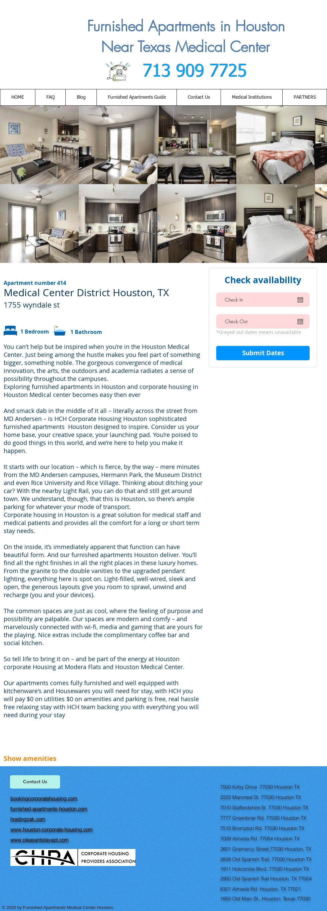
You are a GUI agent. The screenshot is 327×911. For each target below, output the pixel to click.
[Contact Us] (35, 782)
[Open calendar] (300, 300)
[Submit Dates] (263, 353)
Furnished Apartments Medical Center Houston (68, 907)
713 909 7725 (192, 71)
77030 (276, 849)
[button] (199, 97)
